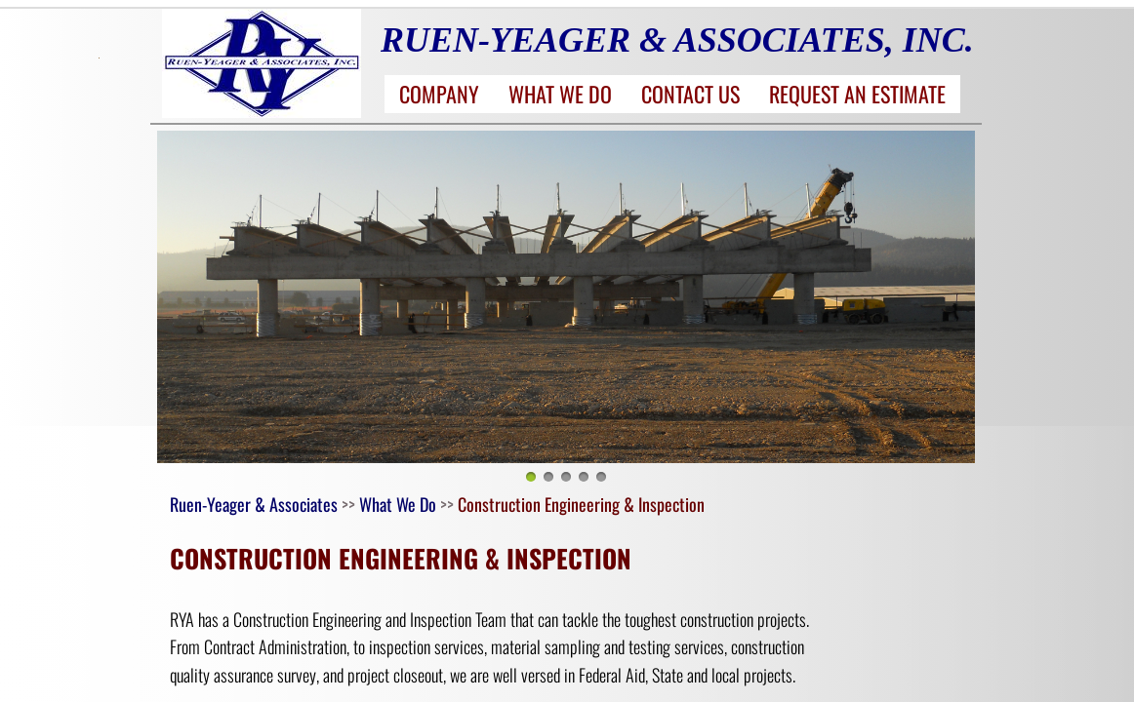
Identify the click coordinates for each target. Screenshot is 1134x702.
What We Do (560, 93)
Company (439, 93)
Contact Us (690, 93)
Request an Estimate (857, 93)
